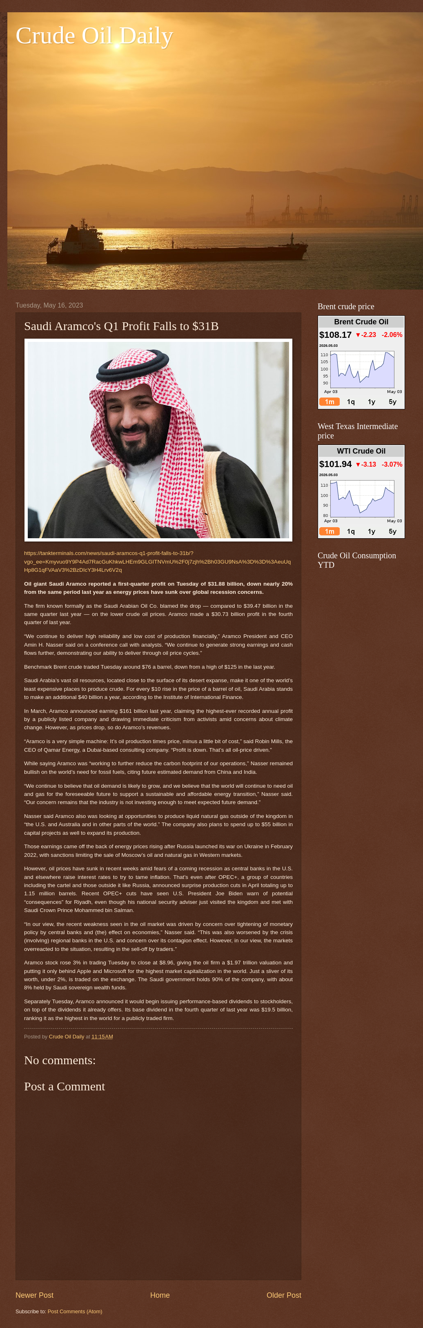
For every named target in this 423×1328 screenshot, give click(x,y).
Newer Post (34, 1295)
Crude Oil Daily (95, 35)
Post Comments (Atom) (75, 1311)
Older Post (284, 1295)
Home (160, 1295)
